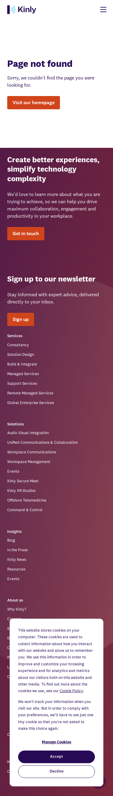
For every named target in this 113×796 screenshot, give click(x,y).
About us (15, 600)
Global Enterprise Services (30, 402)
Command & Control (24, 509)
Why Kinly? (16, 609)
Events (13, 471)
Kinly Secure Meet (23, 481)
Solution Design (20, 354)
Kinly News (16, 559)
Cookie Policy (71, 690)
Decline (57, 771)
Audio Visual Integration (28, 432)
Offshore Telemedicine (26, 500)
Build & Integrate (22, 364)
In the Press (17, 549)
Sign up (21, 319)
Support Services (22, 383)
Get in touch (26, 233)
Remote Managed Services (30, 393)
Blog (11, 540)
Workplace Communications (31, 452)
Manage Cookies (56, 742)
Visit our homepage (34, 102)
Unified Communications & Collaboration (42, 442)
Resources (16, 569)
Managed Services (23, 373)
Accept (56, 756)
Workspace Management (28, 461)
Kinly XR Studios (21, 490)
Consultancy (18, 344)
